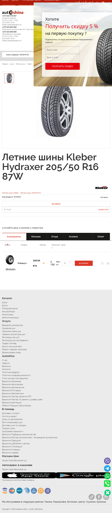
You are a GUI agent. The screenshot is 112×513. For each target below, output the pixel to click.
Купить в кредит (9, 416)
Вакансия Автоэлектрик (13, 393)
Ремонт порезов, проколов (14, 349)
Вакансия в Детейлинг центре (16, 443)
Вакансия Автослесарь (12, 384)
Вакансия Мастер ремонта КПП (16, 396)
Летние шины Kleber (10, 193)
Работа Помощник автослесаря (16, 405)
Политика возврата (11, 372)
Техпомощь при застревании (15, 340)
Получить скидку (62, 66)
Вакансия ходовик (10, 453)
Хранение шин (8, 328)
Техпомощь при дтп (11, 337)
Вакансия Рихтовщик (11, 390)
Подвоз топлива (9, 343)
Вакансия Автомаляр (11, 381)
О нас (4, 360)
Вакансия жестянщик (11, 402)
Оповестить (103, 210)
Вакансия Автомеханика (13, 387)
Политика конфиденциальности (16, 375)
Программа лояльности (12, 431)
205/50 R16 (36, 263)
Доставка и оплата (10, 413)
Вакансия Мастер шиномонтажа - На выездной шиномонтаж (29, 437)
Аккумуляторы (8, 311)
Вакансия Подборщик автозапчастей (19, 434)
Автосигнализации (29, 5)
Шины (4, 302)
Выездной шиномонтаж (12, 325)
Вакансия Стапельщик (12, 446)
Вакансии (6, 366)
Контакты (6, 369)
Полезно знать (8, 428)
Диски (5, 305)
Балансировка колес (11, 352)
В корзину (83, 263)
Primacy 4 (22, 263)
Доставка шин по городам (14, 425)
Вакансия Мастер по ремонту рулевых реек (22, 399)
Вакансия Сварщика (11, 440)
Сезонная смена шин (11, 331)
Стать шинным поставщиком (15, 378)
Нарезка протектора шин (13, 334)
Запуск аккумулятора (12, 346)
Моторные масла (10, 308)
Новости (6, 363)
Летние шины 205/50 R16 (30, 193)
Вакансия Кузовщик (11, 449)
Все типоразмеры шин (12, 422)
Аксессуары (8, 5)
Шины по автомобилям (12, 419)
